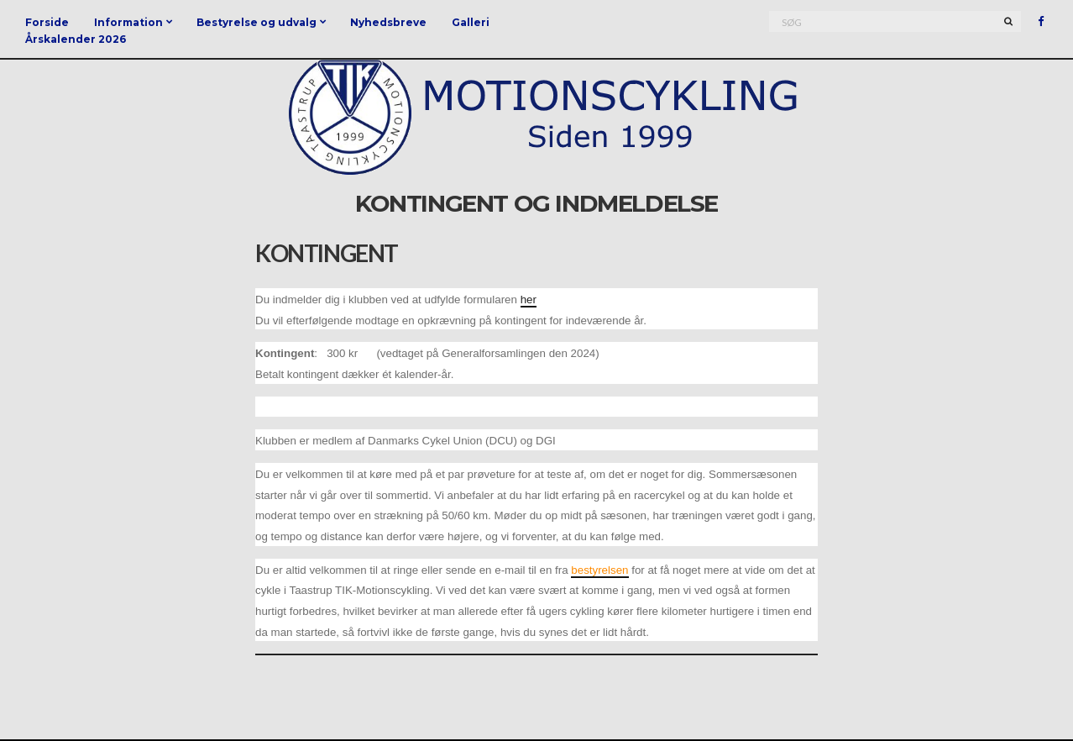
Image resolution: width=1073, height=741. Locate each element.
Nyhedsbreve (388, 22)
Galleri (470, 22)
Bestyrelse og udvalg (256, 22)
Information (128, 22)
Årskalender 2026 (75, 39)
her (528, 299)
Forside (47, 22)
